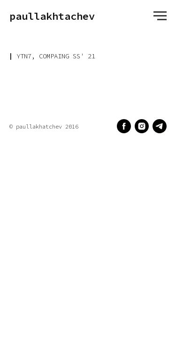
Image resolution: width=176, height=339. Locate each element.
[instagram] (142, 126)
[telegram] (160, 126)
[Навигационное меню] (160, 16)
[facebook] (124, 126)
